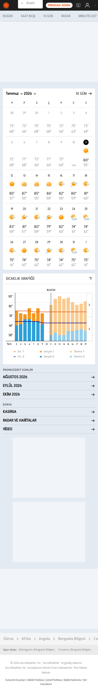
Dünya (8, 639)
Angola (44, 639)
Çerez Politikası (54, 680)
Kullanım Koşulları (16, 680)
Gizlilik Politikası (36, 680)
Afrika (26, 639)
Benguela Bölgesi (72, 639)
